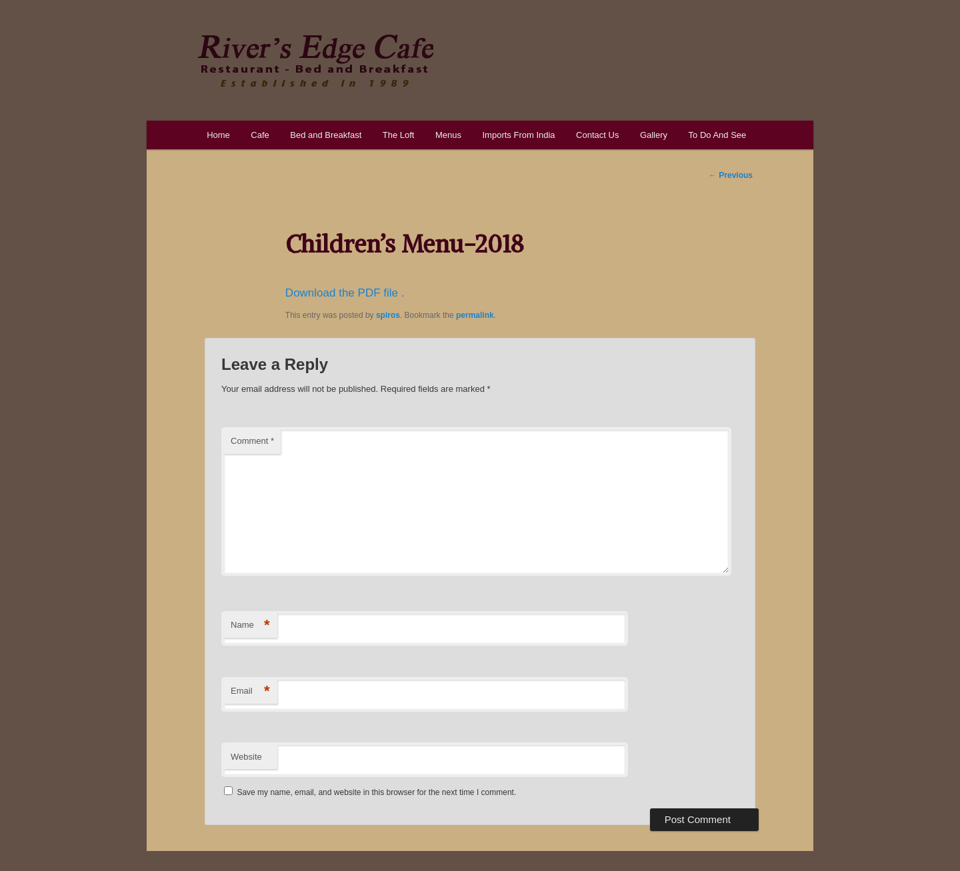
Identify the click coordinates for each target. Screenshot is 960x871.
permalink (475, 315)
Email (250, 691)
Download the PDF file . (345, 293)
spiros (388, 315)
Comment (252, 441)
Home (218, 135)
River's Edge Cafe (315, 61)
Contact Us (597, 135)
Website (246, 757)
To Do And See (718, 135)
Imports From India (518, 135)
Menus (448, 135)
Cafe (260, 135)
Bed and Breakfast (325, 135)
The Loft (399, 135)
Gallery (653, 135)
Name (250, 625)
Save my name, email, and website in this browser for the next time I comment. (376, 792)
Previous (731, 175)
